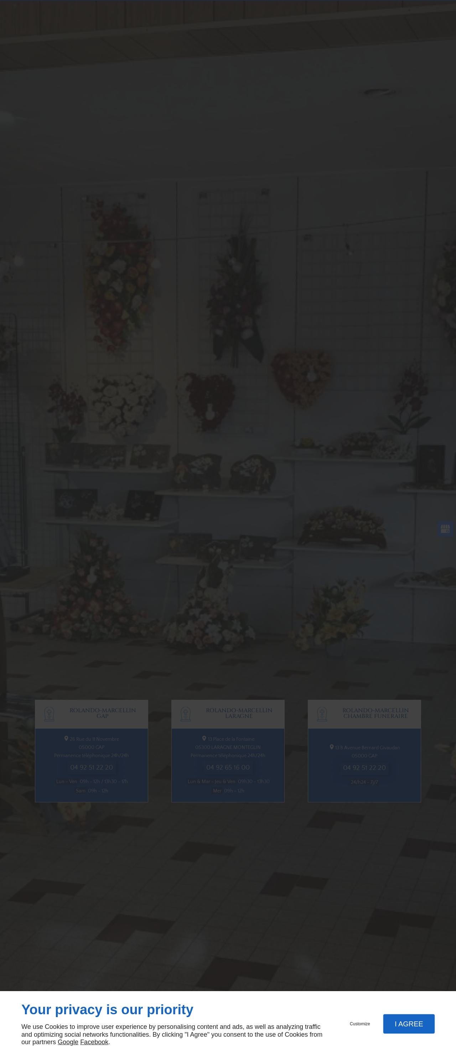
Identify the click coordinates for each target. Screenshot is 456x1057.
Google (68, 1042)
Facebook (94, 1042)
